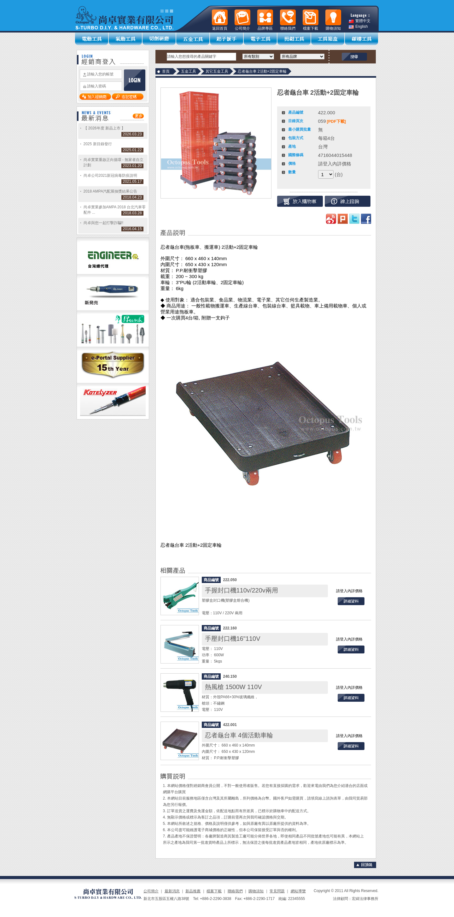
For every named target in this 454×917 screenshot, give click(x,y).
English (358, 27)
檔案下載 (214, 891)
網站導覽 (298, 891)
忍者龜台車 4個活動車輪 (239, 735)
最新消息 (172, 891)
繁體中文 (359, 21)
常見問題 (277, 891)
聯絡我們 (235, 891)
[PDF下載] (336, 121)
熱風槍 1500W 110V (233, 686)
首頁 (166, 71)
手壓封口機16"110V (232, 638)
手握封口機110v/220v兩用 (241, 590)
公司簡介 (151, 891)
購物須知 (256, 891)
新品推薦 (193, 891)
